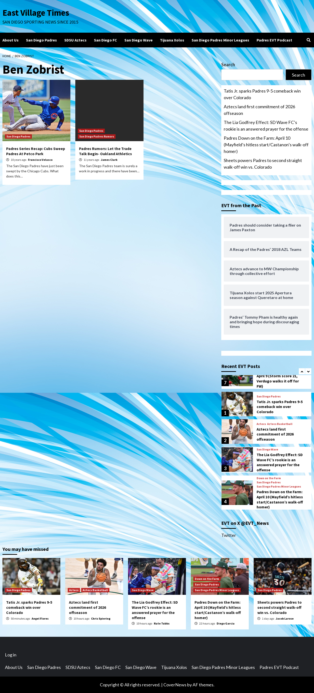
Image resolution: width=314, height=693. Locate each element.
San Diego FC (105, 40)
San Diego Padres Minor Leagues (220, 40)
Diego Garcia (226, 623)
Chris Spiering (100, 618)
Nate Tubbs (162, 623)
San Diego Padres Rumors (96, 136)
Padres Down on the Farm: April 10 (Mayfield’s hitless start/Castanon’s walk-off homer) (266, 144)
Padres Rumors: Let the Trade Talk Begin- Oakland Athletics (105, 151)
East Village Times (35, 12)
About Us (10, 40)
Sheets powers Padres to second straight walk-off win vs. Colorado (263, 164)
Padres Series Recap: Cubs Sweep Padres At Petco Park (35, 151)
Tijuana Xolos (172, 40)
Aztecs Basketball (279, 423)
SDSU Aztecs (75, 40)
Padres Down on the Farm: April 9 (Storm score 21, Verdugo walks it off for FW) (279, 378)
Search (228, 64)
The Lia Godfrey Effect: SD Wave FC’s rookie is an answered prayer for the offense (266, 126)
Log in (10, 654)
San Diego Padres (41, 40)
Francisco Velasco (40, 160)
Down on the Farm (269, 478)
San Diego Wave (138, 40)
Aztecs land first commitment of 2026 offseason (259, 110)
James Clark (109, 160)
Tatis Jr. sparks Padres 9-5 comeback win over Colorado (262, 94)
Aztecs (261, 423)
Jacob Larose (285, 618)
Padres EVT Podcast (274, 40)
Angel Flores (40, 618)
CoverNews (174, 684)
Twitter (228, 535)
